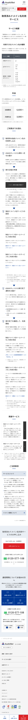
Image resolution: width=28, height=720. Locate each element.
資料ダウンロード (6, 674)
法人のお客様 (8, 3)
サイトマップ (4, 693)
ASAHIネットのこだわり (7, 670)
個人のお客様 (6, 647)
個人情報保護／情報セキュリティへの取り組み (11, 702)
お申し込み (22, 9)
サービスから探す (6, 659)
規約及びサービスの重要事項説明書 (9, 699)
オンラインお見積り (6, 677)
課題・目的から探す (7, 654)
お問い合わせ (4, 696)
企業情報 (3, 690)
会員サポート (5, 665)
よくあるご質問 (5, 680)
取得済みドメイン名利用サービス (8, 9)
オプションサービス (7, 638)
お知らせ (4, 683)
